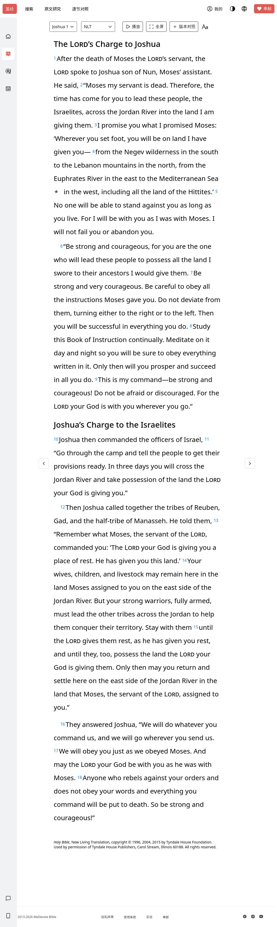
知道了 (130, 44)
